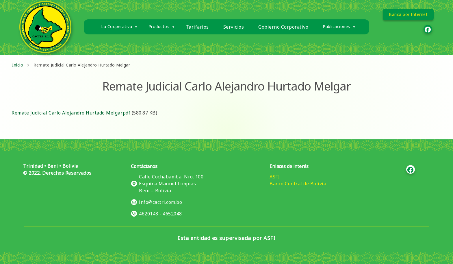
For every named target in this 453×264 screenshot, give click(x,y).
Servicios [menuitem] (233, 27)
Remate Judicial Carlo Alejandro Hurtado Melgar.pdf (71, 113)
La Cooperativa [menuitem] (116, 29)
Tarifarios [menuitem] (197, 27)
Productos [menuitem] (158, 29)
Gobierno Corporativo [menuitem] (283, 27)
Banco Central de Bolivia (298, 183)
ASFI (275, 176)
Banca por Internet (408, 14)
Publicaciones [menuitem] (335, 29)
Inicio (17, 65)
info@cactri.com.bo (160, 202)
